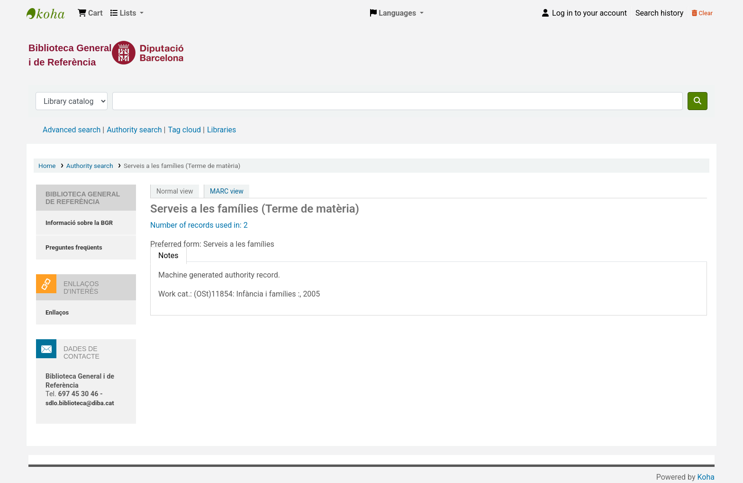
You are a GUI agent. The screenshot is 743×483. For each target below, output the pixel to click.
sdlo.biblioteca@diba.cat (79, 403)
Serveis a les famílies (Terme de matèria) (182, 165)
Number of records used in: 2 (199, 225)
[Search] (697, 101)
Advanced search (71, 129)
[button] (90, 13)
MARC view (227, 191)
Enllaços (57, 312)
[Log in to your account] (584, 13)
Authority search (134, 129)
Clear (702, 13)
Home (47, 165)
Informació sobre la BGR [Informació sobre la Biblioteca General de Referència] (79, 222)
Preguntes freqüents (73, 247)
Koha (706, 477)
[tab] (168, 255)
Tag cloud (184, 129)
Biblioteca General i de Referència (50, 13)
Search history (659, 13)
